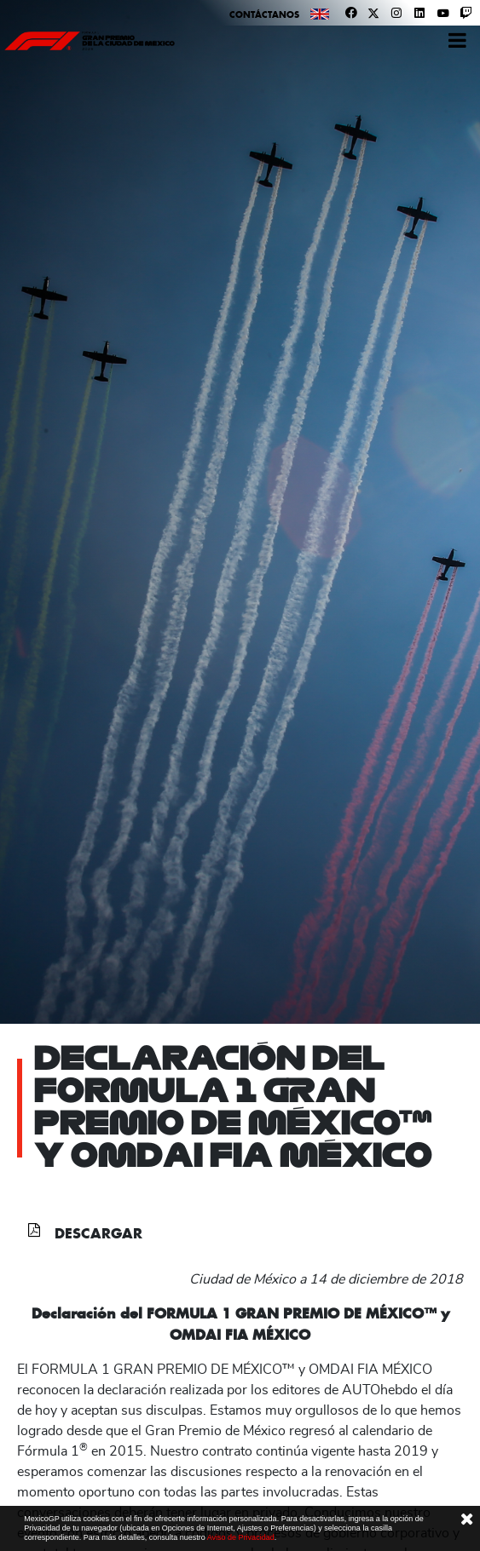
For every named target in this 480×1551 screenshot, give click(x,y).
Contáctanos (264, 14)
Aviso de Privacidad (241, 1537)
